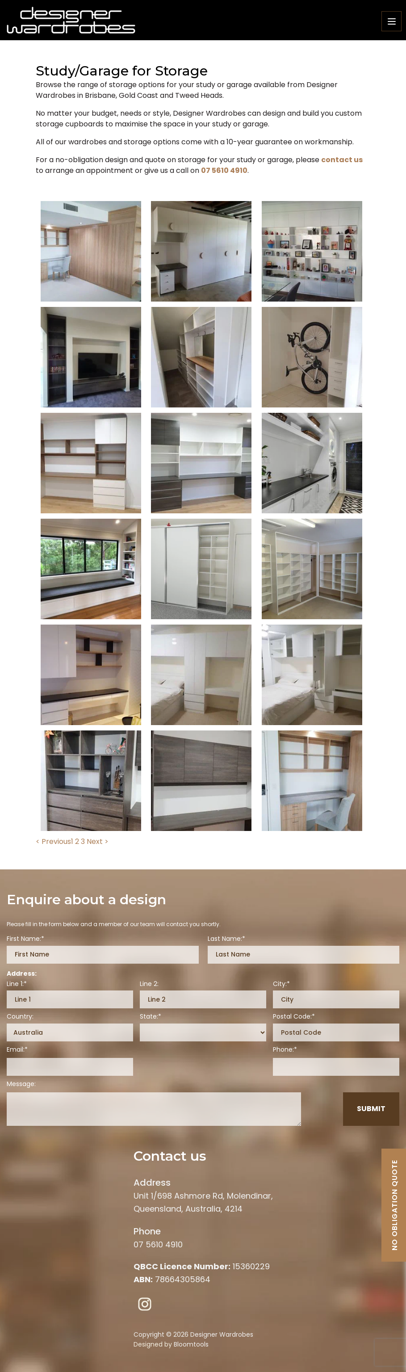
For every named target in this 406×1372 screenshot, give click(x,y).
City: (280, 984)
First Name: (24, 939)
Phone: (283, 1049)
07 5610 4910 (224, 170)
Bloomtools (191, 1344)
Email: (16, 1049)
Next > (98, 841)
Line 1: (15, 984)
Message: (21, 1084)
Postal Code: (292, 1016)
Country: (20, 1016)
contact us (342, 160)
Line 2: (149, 984)
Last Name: (225, 939)
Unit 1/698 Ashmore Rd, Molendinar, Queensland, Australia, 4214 (203, 1194)
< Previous (53, 841)
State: (149, 1016)
